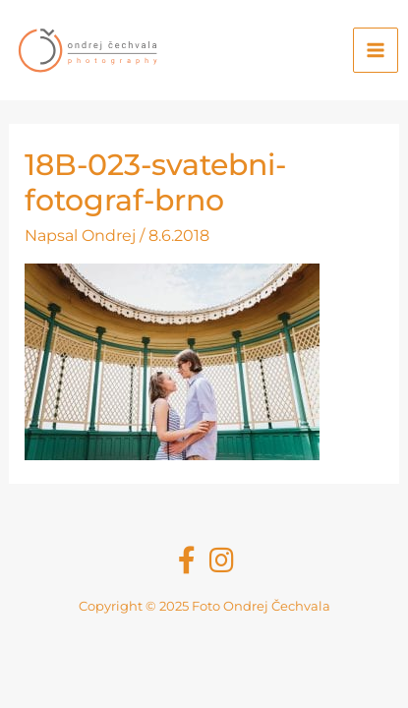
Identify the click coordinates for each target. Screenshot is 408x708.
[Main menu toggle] (375, 50)
